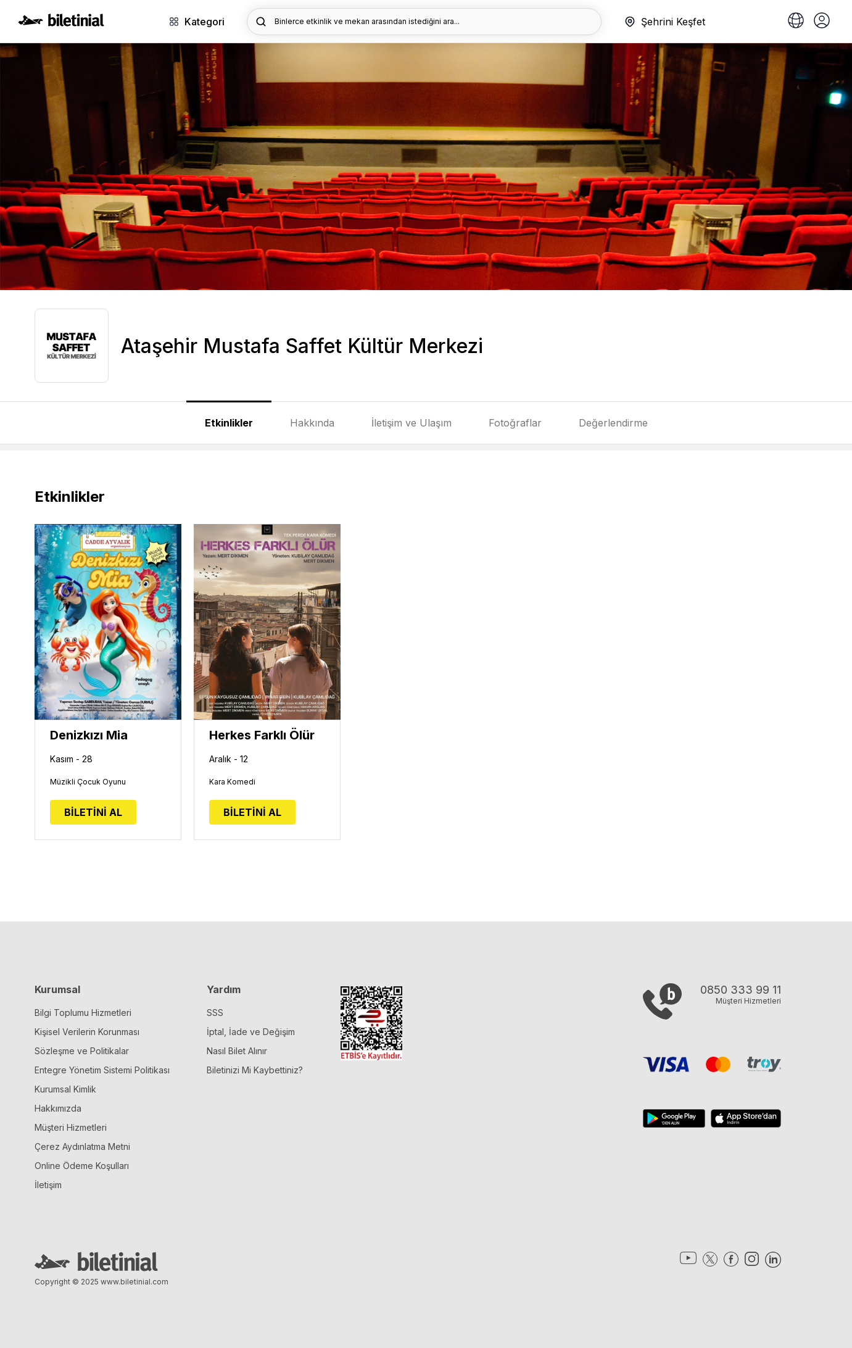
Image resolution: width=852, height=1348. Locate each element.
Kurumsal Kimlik (65, 1089)
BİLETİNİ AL (93, 812)
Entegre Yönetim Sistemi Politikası (102, 1070)
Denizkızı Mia (89, 735)
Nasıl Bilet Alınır (237, 1051)
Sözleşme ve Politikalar (82, 1051)
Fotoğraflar (515, 423)
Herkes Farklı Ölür (262, 735)
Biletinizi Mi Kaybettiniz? (255, 1070)
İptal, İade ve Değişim (251, 1031)
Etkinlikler (229, 423)
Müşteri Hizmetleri (71, 1127)
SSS (215, 1012)
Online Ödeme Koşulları (82, 1165)
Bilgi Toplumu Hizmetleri (83, 1012)
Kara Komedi (232, 782)
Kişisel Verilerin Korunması (87, 1031)
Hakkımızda (58, 1108)
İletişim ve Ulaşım (411, 423)
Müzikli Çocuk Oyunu (88, 782)
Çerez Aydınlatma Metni (82, 1146)
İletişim (48, 1185)
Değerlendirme (613, 423)
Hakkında (312, 423)
